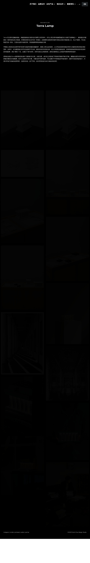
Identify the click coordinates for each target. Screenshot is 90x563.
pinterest (17, 534)
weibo (22, 534)
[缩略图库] (22, 119)
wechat (27, 534)
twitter (12, 534)
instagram (6, 534)
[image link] (14, 4)
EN (85, 5)
